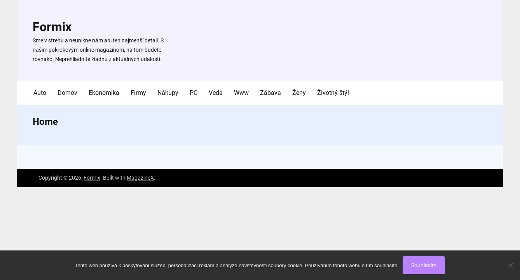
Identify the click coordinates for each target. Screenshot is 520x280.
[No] (510, 265)
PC (193, 92)
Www (241, 92)
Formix (52, 26)
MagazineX (140, 178)
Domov (67, 92)
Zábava (270, 92)
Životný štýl (333, 92)
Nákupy (167, 92)
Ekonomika (104, 92)
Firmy (138, 92)
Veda (216, 92)
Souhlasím (423, 265)
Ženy (299, 92)
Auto (39, 92)
